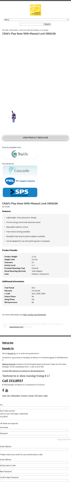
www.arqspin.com (16, 327)
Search (47, 24)
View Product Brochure (35, 137)
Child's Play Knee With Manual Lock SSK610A (33, 30)
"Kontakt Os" (11, 353)
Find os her (7, 342)
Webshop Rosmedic (9, 364)
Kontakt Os (8, 348)
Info (8, 396)
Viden (46, 396)
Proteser (5, 30)
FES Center (39, 396)
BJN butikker (15, 396)
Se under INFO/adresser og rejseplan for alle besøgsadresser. (23, 371)
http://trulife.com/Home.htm (34, 315)
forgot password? (64, 439)
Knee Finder (14, 30)
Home (4, 396)
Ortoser (31, 396)
